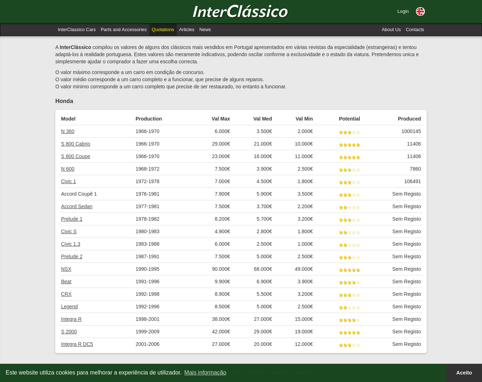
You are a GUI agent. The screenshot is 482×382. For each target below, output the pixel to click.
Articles (187, 29)
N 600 (67, 169)
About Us (391, 29)
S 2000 (69, 331)
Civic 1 (68, 181)
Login (403, 11)
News (205, 29)
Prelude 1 (71, 219)
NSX (66, 269)
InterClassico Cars (77, 29)
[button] (420, 11)
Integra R (71, 319)
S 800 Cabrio (75, 144)
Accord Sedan (76, 206)
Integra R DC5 (77, 344)
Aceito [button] (464, 373)
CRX (66, 294)
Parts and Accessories (124, 29)
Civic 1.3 (70, 244)
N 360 (67, 131)
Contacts (415, 29)
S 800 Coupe (75, 156)
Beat (66, 281)
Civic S (69, 231)
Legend (69, 306)
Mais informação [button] (205, 372)
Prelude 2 (71, 256)
